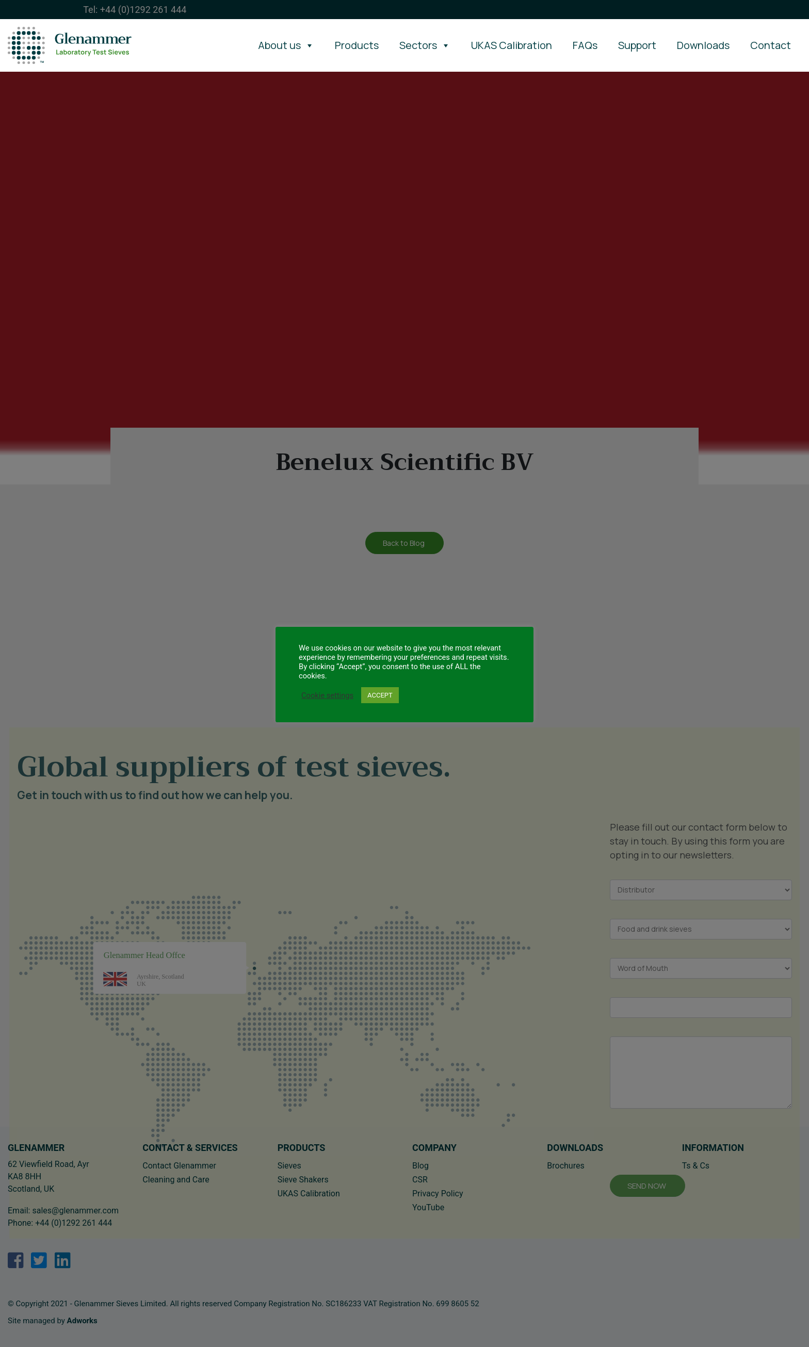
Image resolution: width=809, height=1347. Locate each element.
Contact (770, 45)
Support (637, 45)
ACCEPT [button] (380, 695)
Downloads (703, 45)
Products (357, 45)
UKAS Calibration (511, 45)
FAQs (585, 45)
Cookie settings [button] (327, 695)
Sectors (424, 45)
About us (286, 45)
